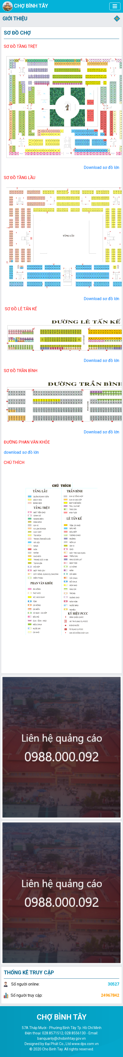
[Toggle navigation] (117, 18)
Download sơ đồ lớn (101, 167)
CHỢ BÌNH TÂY (25, 6)
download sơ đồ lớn (21, 452)
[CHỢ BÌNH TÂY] (114, 6)
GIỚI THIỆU (15, 19)
